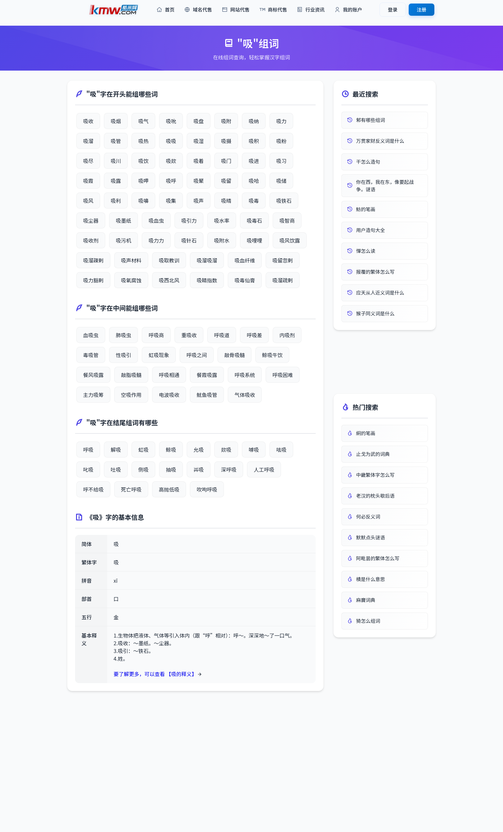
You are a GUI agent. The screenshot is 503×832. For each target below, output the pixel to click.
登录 (392, 9)
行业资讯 (311, 9)
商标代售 (273, 9)
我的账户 (348, 9)
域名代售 (198, 9)
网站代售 (236, 9)
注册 (421, 9)
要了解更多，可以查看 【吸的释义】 (155, 674)
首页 (165, 9)
